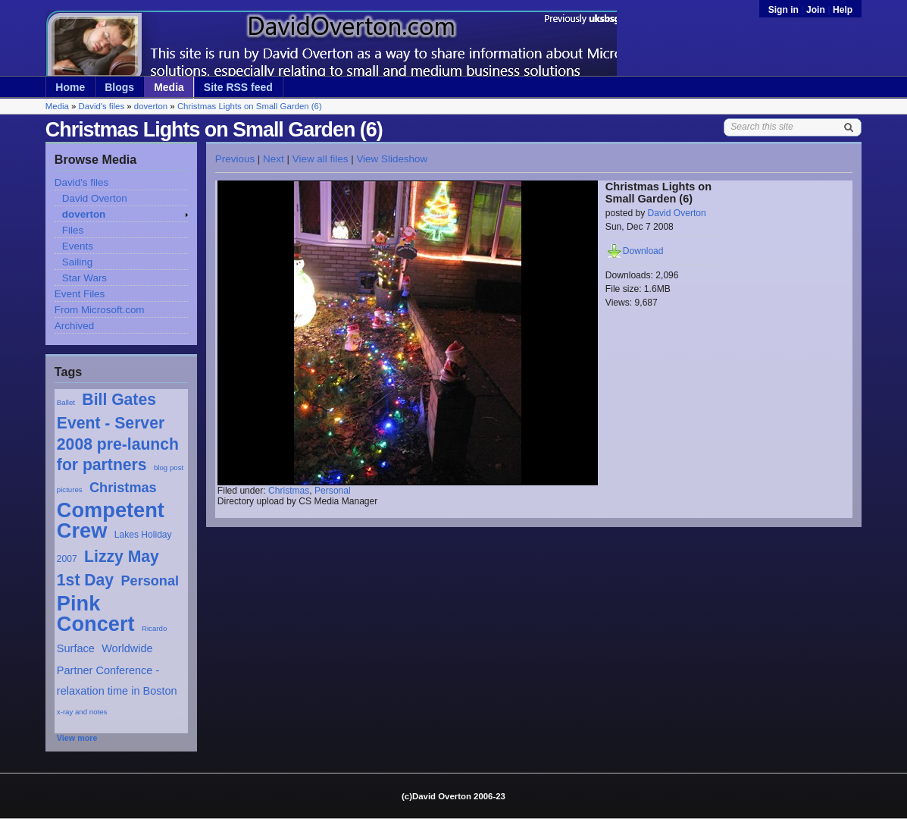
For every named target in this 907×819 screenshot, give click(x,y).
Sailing (77, 262)
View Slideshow (391, 159)
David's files (102, 106)
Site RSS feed (238, 87)
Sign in (785, 10)
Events (77, 246)
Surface (76, 648)
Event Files (80, 294)
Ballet (66, 402)
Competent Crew (110, 520)
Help (842, 10)
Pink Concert (96, 613)
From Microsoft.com (100, 309)
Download (643, 251)
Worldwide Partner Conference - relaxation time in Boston (117, 669)
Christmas (123, 487)
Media (169, 87)
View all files (320, 159)
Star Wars (84, 278)
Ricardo (154, 628)
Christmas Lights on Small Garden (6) (249, 106)
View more (77, 737)
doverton (150, 106)
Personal (149, 580)
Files (72, 230)
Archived (74, 325)
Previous (235, 159)
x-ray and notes (82, 712)
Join (815, 10)
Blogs (119, 87)
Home (70, 87)
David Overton (94, 198)
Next (273, 159)
